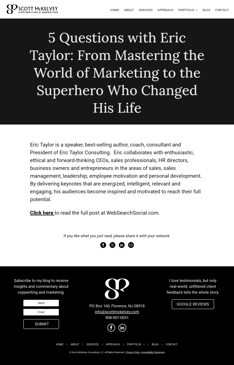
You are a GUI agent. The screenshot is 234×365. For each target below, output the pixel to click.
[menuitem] (115, 10)
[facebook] (111, 328)
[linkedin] (122, 328)
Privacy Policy (133, 352)
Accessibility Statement (153, 352)
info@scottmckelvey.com (117, 312)
